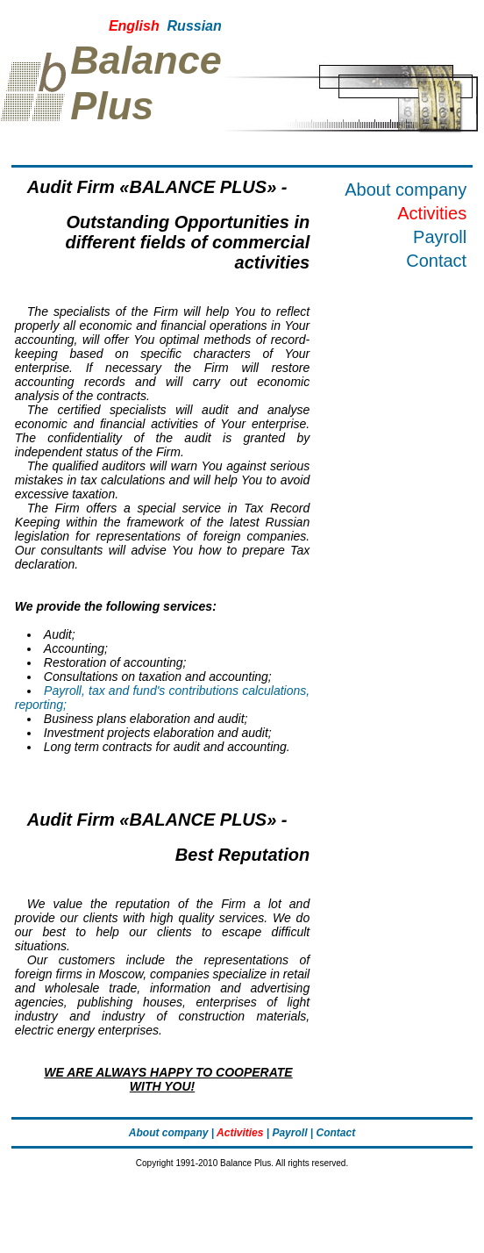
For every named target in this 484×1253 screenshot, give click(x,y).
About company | (171, 1133)
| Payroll (287, 1133)
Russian (194, 25)
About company (405, 189)
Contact (436, 260)
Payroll (439, 237)
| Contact (332, 1133)
